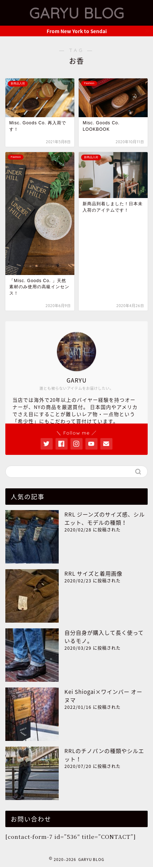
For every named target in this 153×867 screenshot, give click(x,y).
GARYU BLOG (76, 13)
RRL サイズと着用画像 (93, 573)
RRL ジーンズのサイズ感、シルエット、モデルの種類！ (104, 518)
